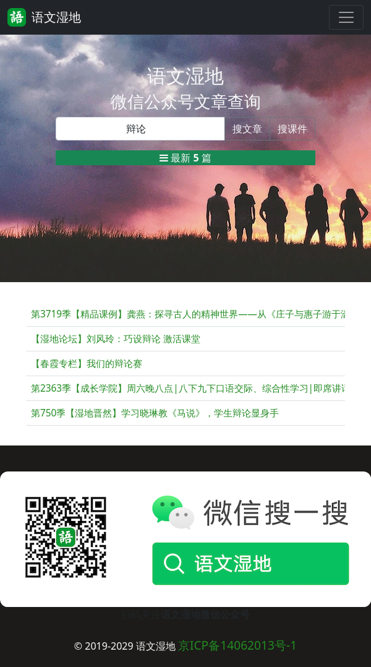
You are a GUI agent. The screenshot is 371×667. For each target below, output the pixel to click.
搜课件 (292, 129)
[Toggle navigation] (346, 17)
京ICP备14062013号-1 (237, 645)
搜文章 (247, 129)
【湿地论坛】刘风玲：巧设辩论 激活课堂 (115, 338)
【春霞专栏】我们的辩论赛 (86, 363)
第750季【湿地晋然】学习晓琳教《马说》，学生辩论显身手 (155, 413)
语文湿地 (44, 17)
